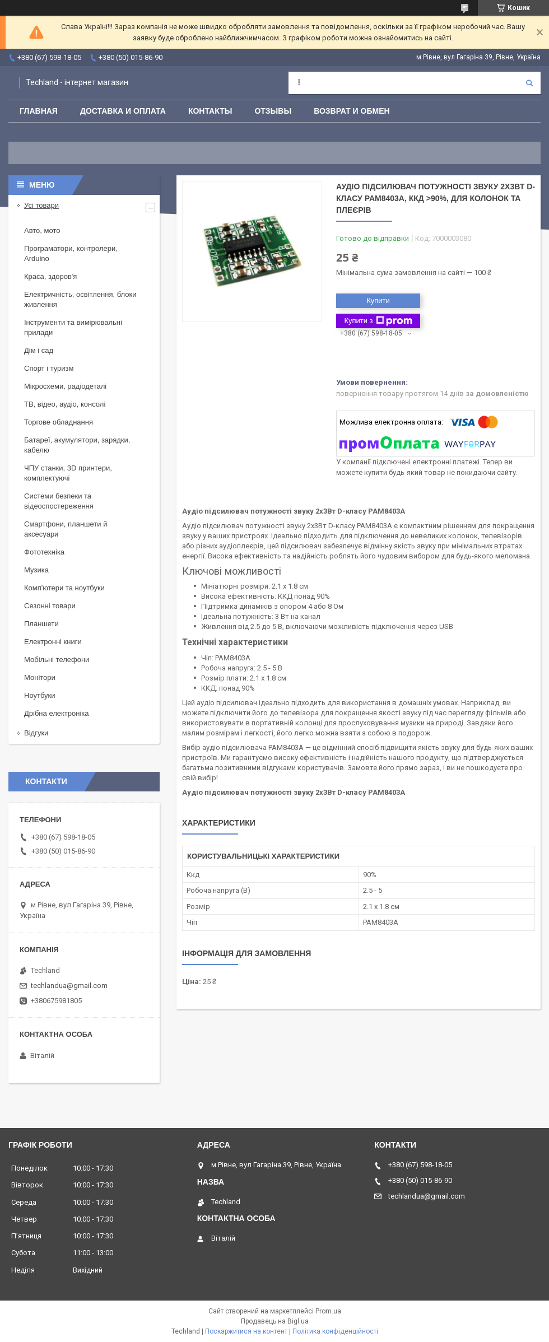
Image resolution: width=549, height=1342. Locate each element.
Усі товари (41, 205)
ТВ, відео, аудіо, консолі (64, 404)
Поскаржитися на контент (246, 1331)
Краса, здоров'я (50, 276)
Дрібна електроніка (56, 713)
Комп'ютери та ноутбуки (64, 588)
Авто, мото (42, 230)
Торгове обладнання (58, 422)
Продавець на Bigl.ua (275, 1321)
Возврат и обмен (352, 110)
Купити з (378, 321)
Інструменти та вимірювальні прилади (73, 327)
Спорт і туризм (49, 368)
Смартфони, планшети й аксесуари (65, 529)
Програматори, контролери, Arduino (71, 253)
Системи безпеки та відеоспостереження (59, 501)
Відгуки (36, 733)
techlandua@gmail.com (69, 985)
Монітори (39, 677)
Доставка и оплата (123, 110)
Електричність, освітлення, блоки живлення (80, 299)
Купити (378, 300)
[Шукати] (529, 83)
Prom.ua (328, 1311)
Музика (36, 570)
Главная (39, 110)
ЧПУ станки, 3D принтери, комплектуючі (68, 473)
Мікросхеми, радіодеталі (65, 386)
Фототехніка (44, 552)
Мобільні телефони (56, 659)
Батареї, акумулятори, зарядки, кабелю (77, 445)
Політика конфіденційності (335, 1331)
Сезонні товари (50, 606)
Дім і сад (38, 350)
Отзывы (272, 110)
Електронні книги (53, 641)
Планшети (41, 623)
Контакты (210, 110)
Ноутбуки (39, 695)
